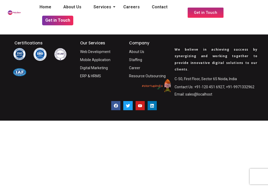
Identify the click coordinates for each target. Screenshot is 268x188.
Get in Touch (57, 20)
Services (103, 6)
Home (45, 6)
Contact (160, 6)
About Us (72, 6)
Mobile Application (95, 60)
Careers (131, 6)
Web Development (95, 52)
